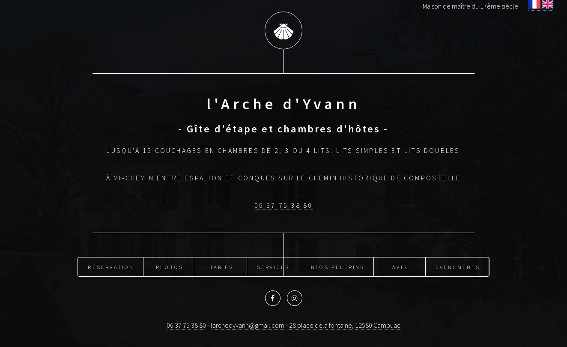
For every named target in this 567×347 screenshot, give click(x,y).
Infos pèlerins (336, 266)
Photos (169, 266)
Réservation (111, 266)
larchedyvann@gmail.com (247, 325)
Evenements (458, 266)
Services (273, 266)
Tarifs (221, 266)
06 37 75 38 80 (283, 205)
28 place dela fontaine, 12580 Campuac (344, 325)
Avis (400, 266)
